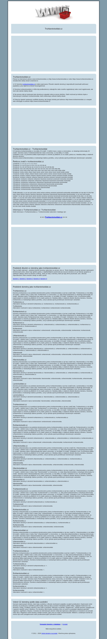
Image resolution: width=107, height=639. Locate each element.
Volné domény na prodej (49, 633)
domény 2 (23, 279)
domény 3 (30, 279)
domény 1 (16, 279)
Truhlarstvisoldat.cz (53, 217)
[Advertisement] (53, 54)
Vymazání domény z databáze (50, 624)
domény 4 (37, 279)
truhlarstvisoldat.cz (29, 84)
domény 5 (43, 279)
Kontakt (65, 624)
